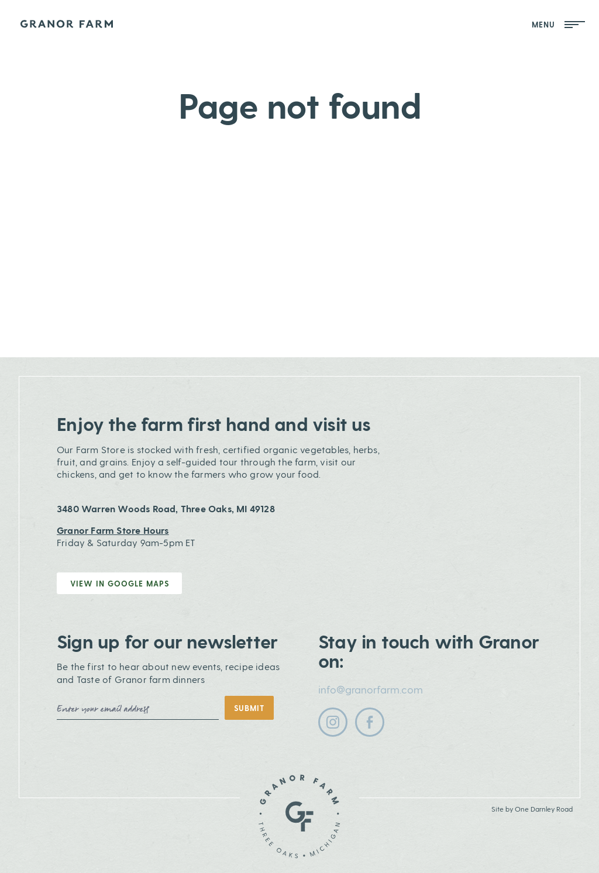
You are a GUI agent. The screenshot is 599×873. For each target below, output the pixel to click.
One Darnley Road (544, 809)
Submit (249, 707)
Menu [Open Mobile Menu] (559, 24)
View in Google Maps (119, 583)
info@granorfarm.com (370, 689)
